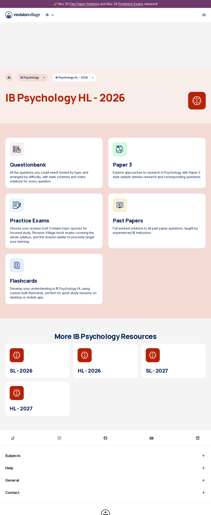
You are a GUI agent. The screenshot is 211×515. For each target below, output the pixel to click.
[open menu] (204, 15)
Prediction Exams (130, 4)
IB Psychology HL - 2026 (71, 31)
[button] (105, 409)
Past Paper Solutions (84, 4)
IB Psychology (29, 31)
